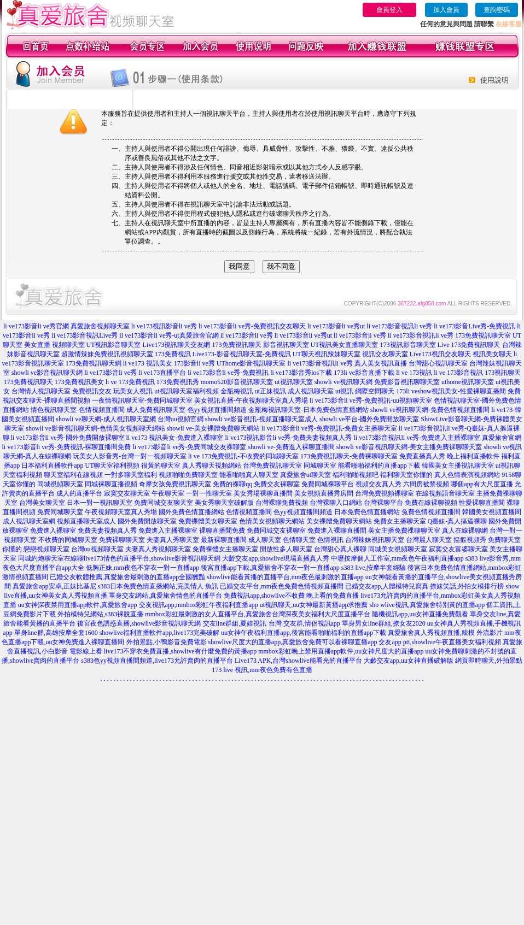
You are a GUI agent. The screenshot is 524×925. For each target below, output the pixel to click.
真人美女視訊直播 (380, 363)
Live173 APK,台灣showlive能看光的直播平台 (298, 660)
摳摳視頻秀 (469, 540)
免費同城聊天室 (60, 512)
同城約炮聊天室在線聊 (51, 558)
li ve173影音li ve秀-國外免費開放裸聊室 (68, 437)
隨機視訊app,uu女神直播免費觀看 (420, 614)
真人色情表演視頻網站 (467, 475)
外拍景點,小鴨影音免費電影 (166, 642)
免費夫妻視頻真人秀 (107, 530)
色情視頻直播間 (249, 512)
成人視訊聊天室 (311, 391)
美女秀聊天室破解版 (224, 502)
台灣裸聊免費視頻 (281, 502)
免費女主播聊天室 (400, 521)
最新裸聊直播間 (224, 540)
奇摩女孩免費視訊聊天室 (175, 484)
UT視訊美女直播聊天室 (345, 345)
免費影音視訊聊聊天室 (407, 382)
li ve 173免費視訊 (130, 382)
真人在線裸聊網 (465, 530)
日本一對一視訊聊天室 (99, 502)
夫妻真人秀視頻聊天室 (158, 549)
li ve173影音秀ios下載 (301, 372)
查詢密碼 (497, 10)
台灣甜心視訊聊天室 (438, 363)
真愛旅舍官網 (501, 437)
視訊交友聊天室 (385, 354)
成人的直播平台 (79, 493)
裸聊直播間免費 (222, 530)
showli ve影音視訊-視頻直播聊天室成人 (261, 419)
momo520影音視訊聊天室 (237, 382)
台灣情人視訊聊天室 (41, 391)
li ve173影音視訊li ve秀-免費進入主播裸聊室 (416, 437)
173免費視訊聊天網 (93, 363)
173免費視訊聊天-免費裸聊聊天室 (349, 456)
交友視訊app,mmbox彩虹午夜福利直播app (198, 605)
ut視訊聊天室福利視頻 (186, 391)
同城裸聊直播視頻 (111, 484)
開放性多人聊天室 (286, 549)
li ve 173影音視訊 (458, 372)
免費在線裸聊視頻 (431, 502)
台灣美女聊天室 (42, 502)
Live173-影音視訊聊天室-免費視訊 (242, 354)
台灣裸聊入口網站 (336, 502)
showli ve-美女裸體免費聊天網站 (213, 428)
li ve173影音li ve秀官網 (36, 326)
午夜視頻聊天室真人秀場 (121, 512)
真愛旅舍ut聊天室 (305, 475)
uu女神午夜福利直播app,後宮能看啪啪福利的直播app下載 (303, 633)
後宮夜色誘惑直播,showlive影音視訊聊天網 (139, 623)
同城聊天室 (320, 465)
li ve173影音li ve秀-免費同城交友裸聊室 (190, 447)
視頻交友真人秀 (378, 484)
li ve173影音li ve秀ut (336, 326)
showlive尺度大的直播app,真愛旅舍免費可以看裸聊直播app (292, 642)
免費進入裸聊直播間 (336, 530)
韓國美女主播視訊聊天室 (458, 465)
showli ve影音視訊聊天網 (47, 372)
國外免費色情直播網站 (191, 512)
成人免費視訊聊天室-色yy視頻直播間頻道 (186, 410)
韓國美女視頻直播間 (491, 512)
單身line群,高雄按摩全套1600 (56, 633)
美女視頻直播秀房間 (323, 493)
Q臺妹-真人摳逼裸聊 (457, 521)
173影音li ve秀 (194, 363)
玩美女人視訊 (133, 391)
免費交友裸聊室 (277, 484)
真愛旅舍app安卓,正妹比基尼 (54, 586)
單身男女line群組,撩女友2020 (384, 623)
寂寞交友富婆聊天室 (458, 549)
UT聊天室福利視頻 (112, 465)
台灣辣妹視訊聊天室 (374, 540)
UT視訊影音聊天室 (113, 345)
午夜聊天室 (168, 493)
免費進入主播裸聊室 (167, 530)
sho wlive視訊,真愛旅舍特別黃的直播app (427, 605)
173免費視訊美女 (79, 382)
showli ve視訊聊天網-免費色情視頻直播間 (430, 410)
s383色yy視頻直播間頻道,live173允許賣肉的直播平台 (157, 660)
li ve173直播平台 (162, 372)
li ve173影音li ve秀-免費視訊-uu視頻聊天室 (371, 400)
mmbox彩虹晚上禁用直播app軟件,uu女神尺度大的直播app (340, 651)
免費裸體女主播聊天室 (225, 549)
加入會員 (446, 10)
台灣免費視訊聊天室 (272, 465)
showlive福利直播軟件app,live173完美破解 (160, 633)
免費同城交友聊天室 (163, 502)
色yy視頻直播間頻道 (303, 512)
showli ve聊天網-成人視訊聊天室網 (105, 419)
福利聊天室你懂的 (406, 475)
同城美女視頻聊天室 (397, 549)
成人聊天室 (264, 540)
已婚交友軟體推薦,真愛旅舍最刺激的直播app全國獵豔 (127, 577)
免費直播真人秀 (422, 456)
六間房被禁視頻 (426, 484)
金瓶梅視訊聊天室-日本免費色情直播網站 (308, 410)
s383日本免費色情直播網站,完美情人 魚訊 (158, 586)
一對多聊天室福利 (130, 475)
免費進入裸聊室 (53, 530)
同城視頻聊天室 (60, 484)
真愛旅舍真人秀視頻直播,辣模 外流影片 (445, 633)
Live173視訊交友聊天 (440, 354)
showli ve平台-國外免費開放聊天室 (369, 419)
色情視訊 (330, 540)
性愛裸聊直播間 (482, 502)
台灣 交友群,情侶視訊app (304, 623)
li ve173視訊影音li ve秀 (164, 326)
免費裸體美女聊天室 (207, 521)
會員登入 (389, 10)
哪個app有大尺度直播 (482, 484)
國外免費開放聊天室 (147, 521)
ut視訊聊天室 (293, 382)
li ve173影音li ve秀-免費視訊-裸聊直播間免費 (66, 447)
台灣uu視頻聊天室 (97, 549)
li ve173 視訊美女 (147, 363)
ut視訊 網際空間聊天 (364, 391)
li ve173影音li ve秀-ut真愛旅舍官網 (168, 335)
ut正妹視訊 (270, 391)
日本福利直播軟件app (52, 465)
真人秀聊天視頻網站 (211, 465)
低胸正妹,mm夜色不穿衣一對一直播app (142, 568)
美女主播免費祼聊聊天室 (404, 530)
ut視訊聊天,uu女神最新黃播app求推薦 (314, 605)
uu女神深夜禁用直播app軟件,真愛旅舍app (77, 605)
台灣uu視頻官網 (180, 419)
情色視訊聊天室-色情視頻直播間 (78, 410)
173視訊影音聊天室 (408, 345)
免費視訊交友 (92, 391)
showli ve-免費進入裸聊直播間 (291, 447)
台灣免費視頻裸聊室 (384, 493)
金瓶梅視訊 (236, 391)
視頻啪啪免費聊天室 (188, 475)
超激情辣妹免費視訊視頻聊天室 (107, 354)
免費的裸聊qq (232, 484)
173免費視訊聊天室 (483, 335)
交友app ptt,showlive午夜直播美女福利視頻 (439, 642)
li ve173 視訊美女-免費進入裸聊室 (175, 437)
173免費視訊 (173, 354)
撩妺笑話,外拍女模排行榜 (467, 586)
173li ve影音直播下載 (364, 372)
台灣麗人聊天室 (429, 540)
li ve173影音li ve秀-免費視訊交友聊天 (252, 326)
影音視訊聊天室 (286, 345)
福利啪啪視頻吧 (356, 475)
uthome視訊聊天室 (467, 382)
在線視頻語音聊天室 (445, 493)
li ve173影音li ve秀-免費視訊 (228, 372)
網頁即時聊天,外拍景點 (488, 660)
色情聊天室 (299, 540)
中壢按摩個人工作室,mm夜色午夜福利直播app (397, 558)
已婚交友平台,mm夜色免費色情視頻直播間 (281, 586)
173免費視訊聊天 (236, 345)
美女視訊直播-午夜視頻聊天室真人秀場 (251, 400)
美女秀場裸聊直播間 (263, 493)
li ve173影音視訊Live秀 (84, 335)
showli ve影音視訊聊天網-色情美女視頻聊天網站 (95, 428)
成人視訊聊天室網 (29, 521)
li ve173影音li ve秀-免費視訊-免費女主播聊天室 (329, 428)
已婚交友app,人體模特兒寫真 (386, 586)
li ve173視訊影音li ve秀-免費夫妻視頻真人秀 (288, 437)
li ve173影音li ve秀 (246, 335)
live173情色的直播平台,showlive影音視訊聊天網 (152, 558)
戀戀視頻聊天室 (46, 549)
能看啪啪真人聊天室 (248, 475)
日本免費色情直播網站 (367, 512)
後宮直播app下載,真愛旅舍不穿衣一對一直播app (270, 568)
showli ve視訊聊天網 (343, 382)
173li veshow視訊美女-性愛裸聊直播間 (450, 391)
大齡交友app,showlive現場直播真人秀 (275, 558)
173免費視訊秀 (177, 382)
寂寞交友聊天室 (127, 493)
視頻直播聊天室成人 (86, 521)
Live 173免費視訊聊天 (469, 345)
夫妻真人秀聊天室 (173, 540)
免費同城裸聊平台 (327, 484)
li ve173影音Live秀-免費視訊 (474, 326)
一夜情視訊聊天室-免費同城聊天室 (142, 400)
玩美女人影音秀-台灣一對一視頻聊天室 (130, 456)
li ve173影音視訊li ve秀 (399, 326)
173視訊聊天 (503, 372)
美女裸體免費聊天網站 (339, 521)
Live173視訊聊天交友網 (177, 345)
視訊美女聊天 (492, 354)
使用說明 (494, 80)
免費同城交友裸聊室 (276, 530)
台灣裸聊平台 (383, 502)
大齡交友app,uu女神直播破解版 (408, 660)
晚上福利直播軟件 (473, 456)
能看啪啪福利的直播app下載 (379, 465)
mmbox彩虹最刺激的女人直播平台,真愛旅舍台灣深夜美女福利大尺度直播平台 (257, 614)
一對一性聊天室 (209, 493)
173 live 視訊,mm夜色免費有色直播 (262, 670)
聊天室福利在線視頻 (73, 475)
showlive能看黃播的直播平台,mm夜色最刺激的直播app (285, 577)
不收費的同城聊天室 (67, 540)
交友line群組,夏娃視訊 (235, 623)
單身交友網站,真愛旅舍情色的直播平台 (165, 595)
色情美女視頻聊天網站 (272, 521)
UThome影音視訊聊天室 (251, 363)
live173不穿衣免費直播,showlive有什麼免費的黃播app (180, 651)
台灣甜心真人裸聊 (340, 549)
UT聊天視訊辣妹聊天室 (326, 354)
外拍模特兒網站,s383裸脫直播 (100, 614)
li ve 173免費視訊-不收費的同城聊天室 (243, 456)
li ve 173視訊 (414, 372)
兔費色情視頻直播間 (431, 512)
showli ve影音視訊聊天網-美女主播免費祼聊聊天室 (409, 447)
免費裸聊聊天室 (122, 540)
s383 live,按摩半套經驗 (373, 568)
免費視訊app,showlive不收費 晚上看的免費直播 (291, 595)
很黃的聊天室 (161, 465)
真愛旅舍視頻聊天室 (100, 326)
